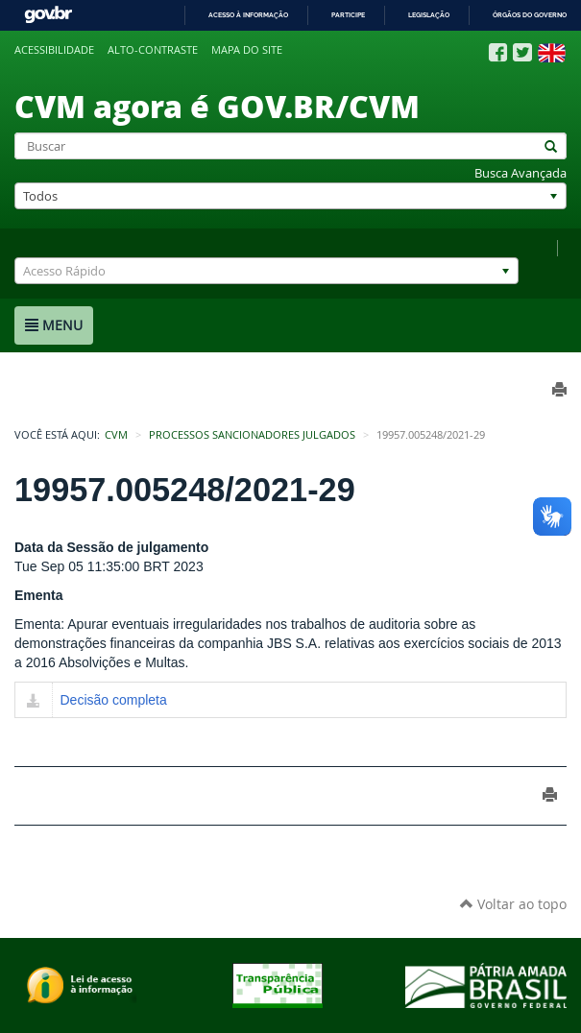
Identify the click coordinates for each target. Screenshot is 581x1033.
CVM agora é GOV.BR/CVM (217, 106)
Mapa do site (246, 50)
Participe (348, 15)
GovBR (48, 15)
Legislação (428, 15)
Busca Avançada (520, 173)
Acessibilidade (54, 50)
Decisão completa (114, 700)
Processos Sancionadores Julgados (252, 435)
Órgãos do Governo (530, 15)
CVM (116, 435)
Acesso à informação (248, 15)
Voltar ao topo (513, 904)
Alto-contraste (153, 50)
